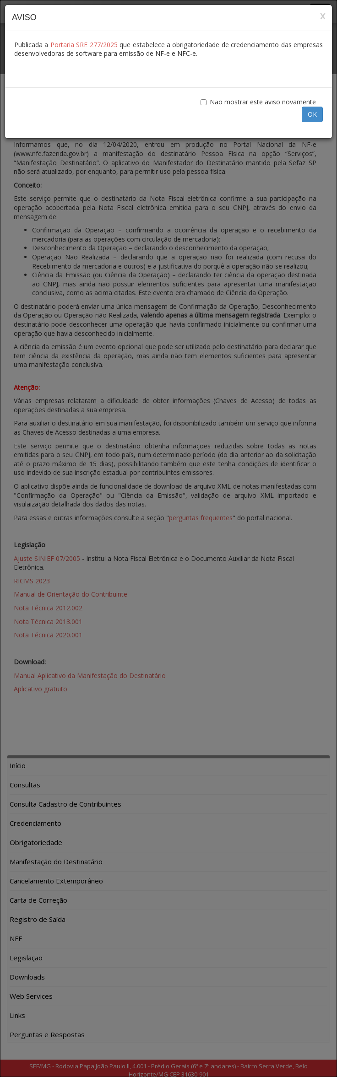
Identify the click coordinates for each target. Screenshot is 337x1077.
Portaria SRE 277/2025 (84, 44)
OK (312, 114)
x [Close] (322, 16)
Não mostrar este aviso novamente (258, 101)
